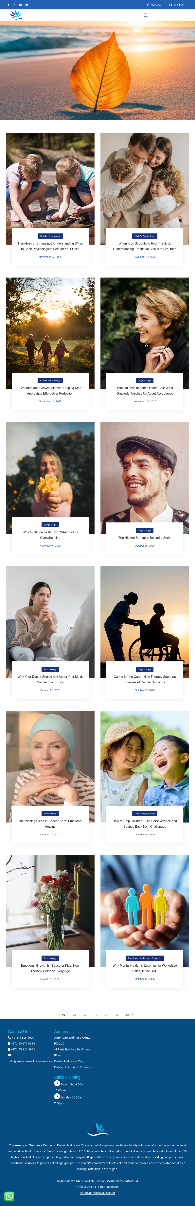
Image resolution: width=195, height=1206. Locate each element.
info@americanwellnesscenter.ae (30, 1061)
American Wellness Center (97, 1193)
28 (117, 1014)
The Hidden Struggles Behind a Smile (144, 538)
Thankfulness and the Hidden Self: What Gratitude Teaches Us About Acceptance (144, 390)
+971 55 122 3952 (23, 1049)
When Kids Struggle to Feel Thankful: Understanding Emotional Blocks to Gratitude (144, 246)
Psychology (145, 380)
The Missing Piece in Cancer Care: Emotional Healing (50, 824)
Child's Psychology (50, 236)
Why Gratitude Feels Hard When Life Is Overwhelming (50, 535)
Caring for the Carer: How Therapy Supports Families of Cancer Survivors (145, 679)
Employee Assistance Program (144, 958)
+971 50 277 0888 (23, 1043)
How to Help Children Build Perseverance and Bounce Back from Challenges (145, 824)
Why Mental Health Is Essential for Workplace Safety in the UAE (145, 968)
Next (129, 1015)
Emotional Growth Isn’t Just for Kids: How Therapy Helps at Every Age (50, 968)
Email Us (179, 4)
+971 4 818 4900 (23, 1037)
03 (85, 1014)
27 (106, 1014)
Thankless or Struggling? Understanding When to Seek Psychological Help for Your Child (50, 246)
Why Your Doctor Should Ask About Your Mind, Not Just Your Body (50, 679)
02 (74, 1014)
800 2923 (156, 4)
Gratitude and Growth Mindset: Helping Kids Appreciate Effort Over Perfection (50, 390)
